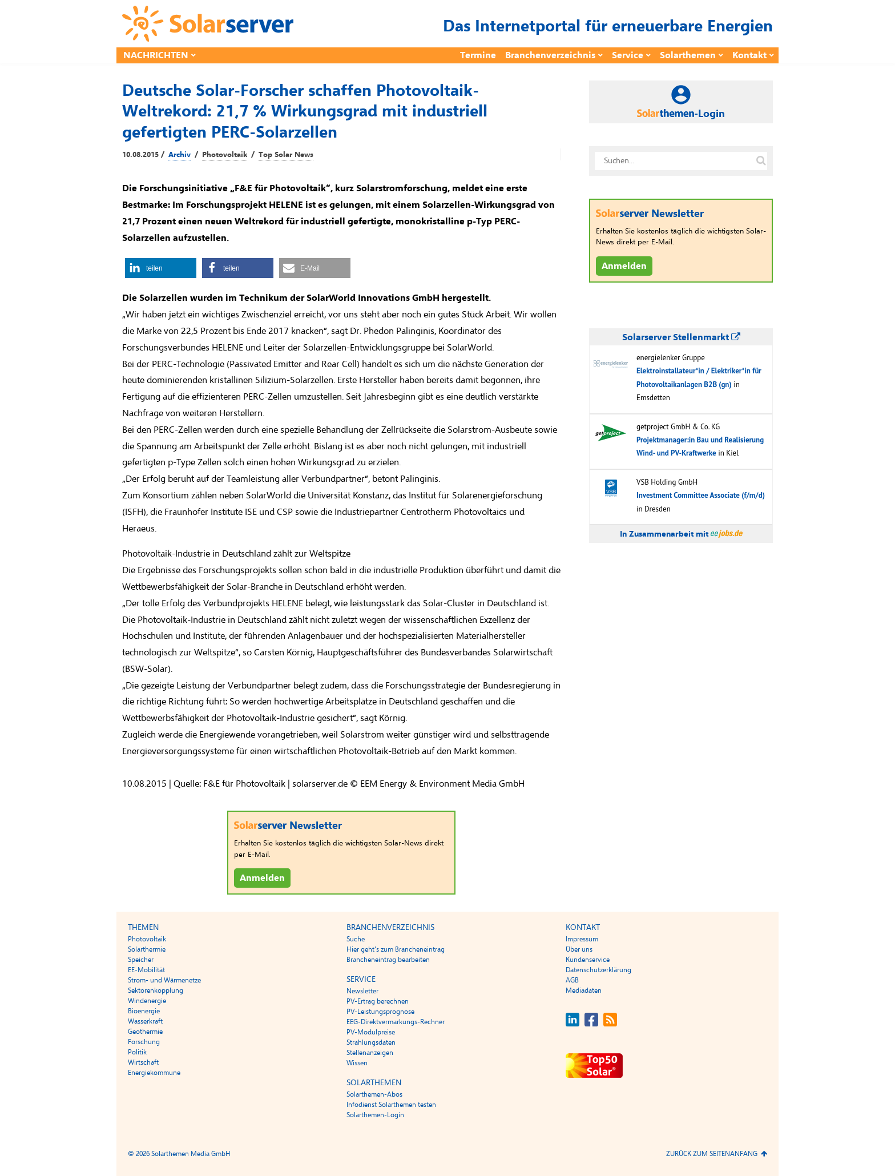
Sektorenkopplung (155, 990)
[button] (160, 268)
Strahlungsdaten (371, 1042)
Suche (355, 939)
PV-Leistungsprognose (380, 1011)
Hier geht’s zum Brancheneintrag (395, 949)
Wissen (357, 1063)
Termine (478, 55)
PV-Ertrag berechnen (377, 1001)
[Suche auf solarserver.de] (760, 161)
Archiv (179, 155)
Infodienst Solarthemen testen (391, 1104)
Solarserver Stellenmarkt (681, 337)
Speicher (141, 959)
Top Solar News (286, 155)
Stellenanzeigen (369, 1052)
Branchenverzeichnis (550, 55)
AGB (572, 980)
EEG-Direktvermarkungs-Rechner (395, 1021)
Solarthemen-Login (375, 1114)
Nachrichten (155, 55)
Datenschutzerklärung (598, 969)
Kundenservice (588, 959)
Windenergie (147, 1000)
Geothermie (145, 1031)
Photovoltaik (224, 155)
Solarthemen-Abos (374, 1094)
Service (627, 55)
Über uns (579, 949)
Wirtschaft (143, 1062)
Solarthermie (147, 949)
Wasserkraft (145, 1021)
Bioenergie (144, 1011)
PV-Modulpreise (370, 1032)
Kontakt (749, 55)
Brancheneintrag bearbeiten (388, 959)
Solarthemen (688, 55)
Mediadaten (584, 990)
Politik (137, 1052)
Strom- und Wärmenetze (164, 980)
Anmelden (262, 878)
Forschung (144, 1041)
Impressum (582, 939)
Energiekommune (154, 1072)
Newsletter (362, 991)
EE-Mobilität (146, 969)
